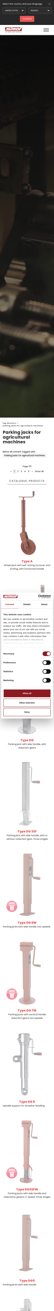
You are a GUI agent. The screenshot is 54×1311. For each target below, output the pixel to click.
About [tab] (44, 604)
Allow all (27, 693)
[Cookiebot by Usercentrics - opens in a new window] (38, 596)
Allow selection (27, 702)
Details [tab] (27, 604)
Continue (27, 19)
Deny (27, 712)
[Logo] (13, 30)
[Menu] (46, 29)
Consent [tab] (9, 604)
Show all (39, 471)
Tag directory (9, 423)
